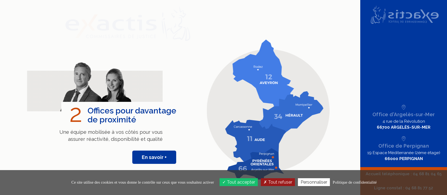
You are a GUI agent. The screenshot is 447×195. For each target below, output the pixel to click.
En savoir (152, 157)
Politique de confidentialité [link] (355, 182)
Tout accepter (238, 182)
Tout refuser (277, 182)
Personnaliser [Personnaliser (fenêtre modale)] (314, 182)
